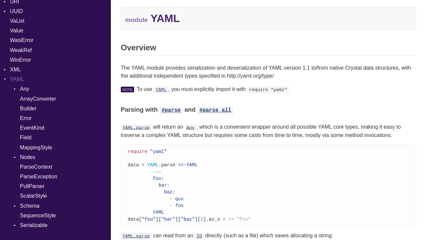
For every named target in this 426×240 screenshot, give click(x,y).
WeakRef (21, 50)
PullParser (32, 186)
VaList (17, 21)
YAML (17, 79)
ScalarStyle (33, 196)
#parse (171, 110)
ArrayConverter (38, 99)
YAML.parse (136, 127)
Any (24, 89)
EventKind (32, 128)
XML (15, 69)
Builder (28, 108)
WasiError (22, 40)
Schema (30, 206)
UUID (16, 11)
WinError (20, 60)
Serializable (34, 225)
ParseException (38, 176)
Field (26, 137)
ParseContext (36, 167)
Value (16, 30)
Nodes (27, 157)
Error (26, 118)
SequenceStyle (38, 215)
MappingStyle (36, 147)
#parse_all (215, 110)
